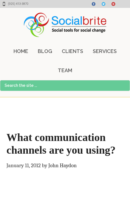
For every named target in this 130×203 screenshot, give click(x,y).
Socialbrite (65, 24)
